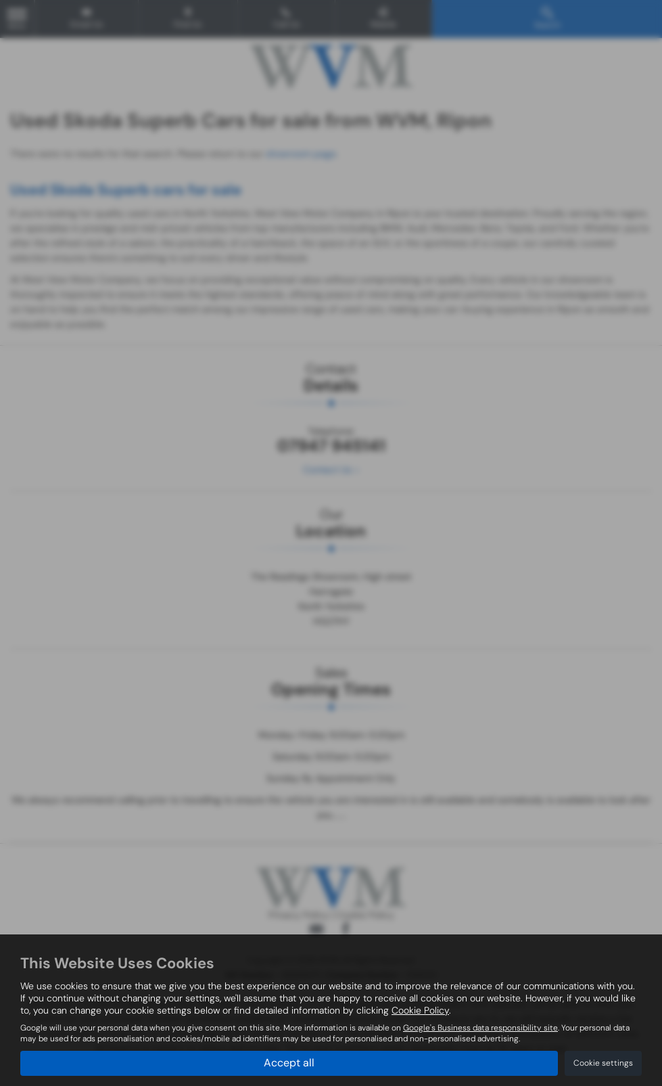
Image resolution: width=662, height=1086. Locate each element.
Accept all (289, 1063)
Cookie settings (603, 1063)
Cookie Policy (420, 1010)
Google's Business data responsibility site (480, 1027)
